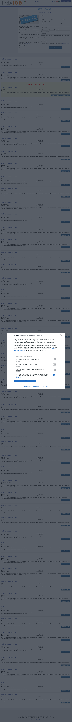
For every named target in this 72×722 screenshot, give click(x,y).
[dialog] (36, 361)
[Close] (61, 335)
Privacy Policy (44, 386)
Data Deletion (27, 386)
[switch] (54, 359)
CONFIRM (25, 381)
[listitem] (36, 356)
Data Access (36, 386)
